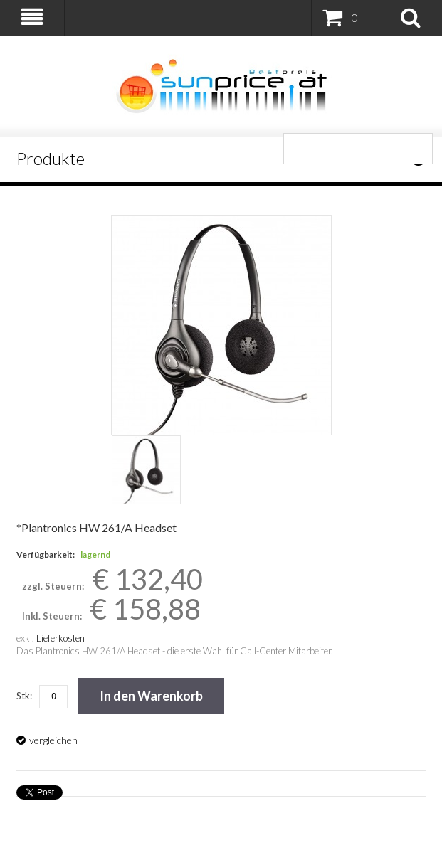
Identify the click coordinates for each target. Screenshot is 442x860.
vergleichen (53, 740)
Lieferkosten (60, 638)
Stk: (24, 695)
